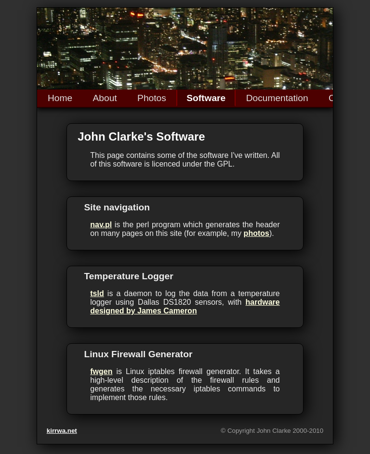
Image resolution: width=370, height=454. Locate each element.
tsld (97, 293)
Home (60, 98)
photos (256, 233)
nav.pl (101, 225)
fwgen (101, 371)
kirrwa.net (62, 430)
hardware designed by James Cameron (185, 306)
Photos (151, 98)
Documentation (277, 98)
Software (205, 98)
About (105, 98)
